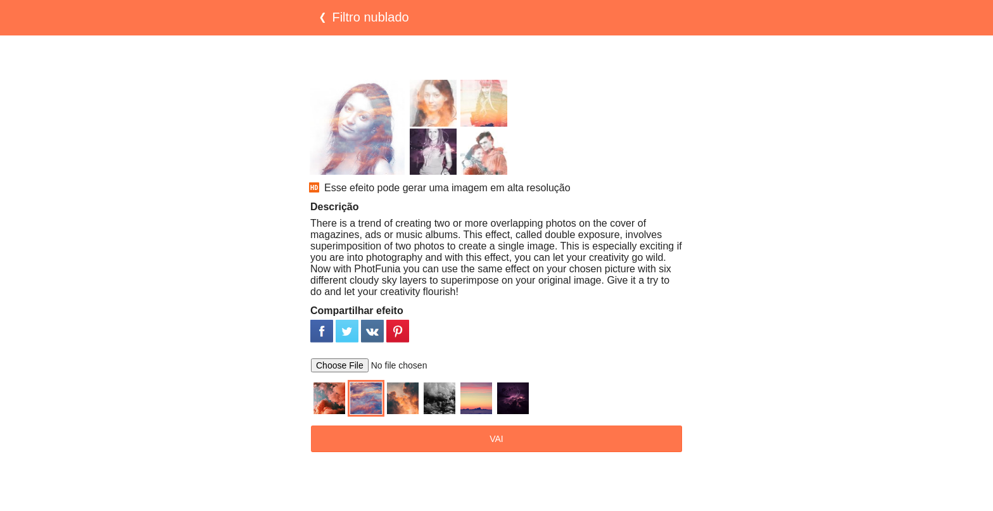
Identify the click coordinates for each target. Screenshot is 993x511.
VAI (496, 439)
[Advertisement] (496, 57)
